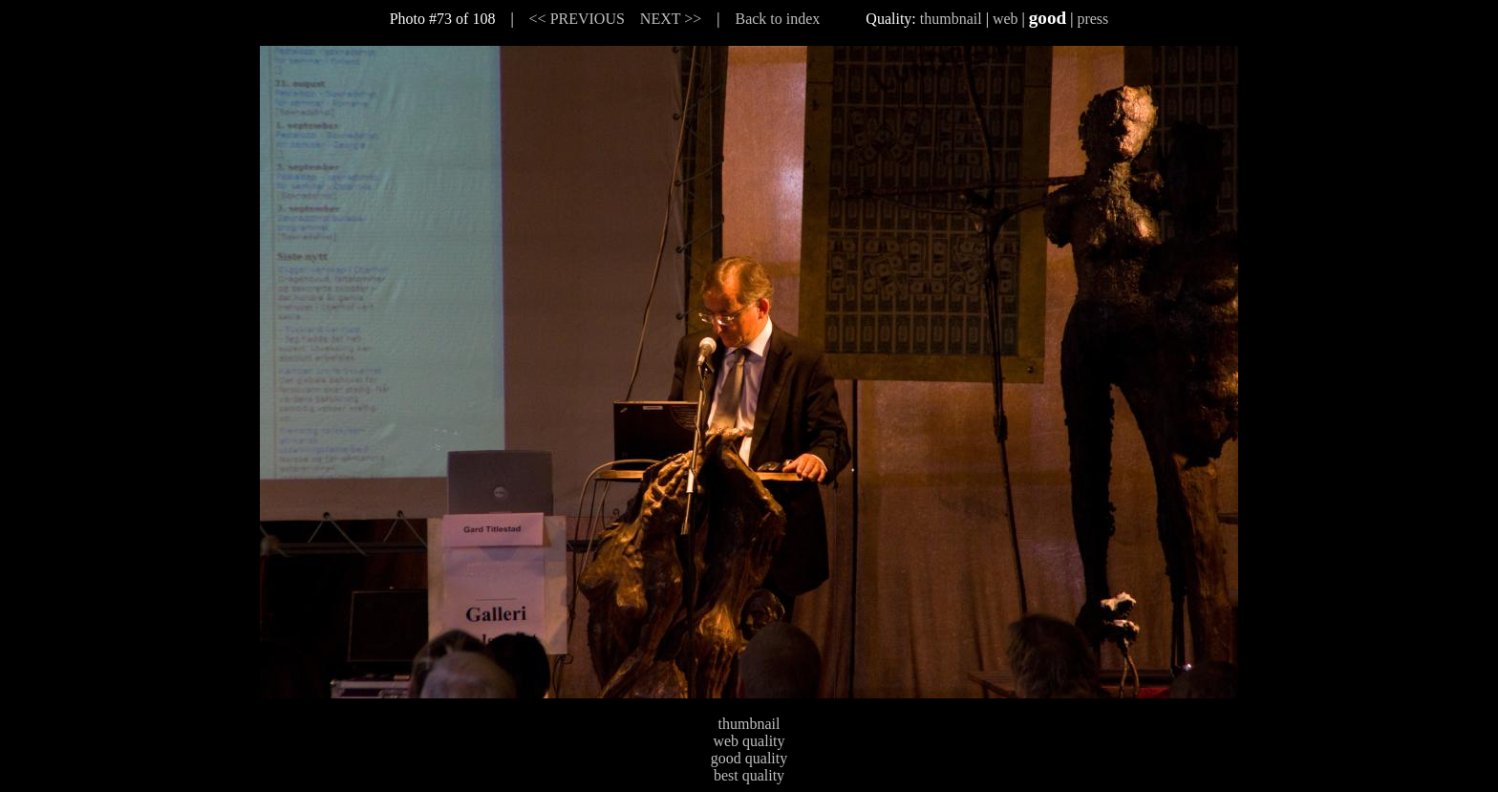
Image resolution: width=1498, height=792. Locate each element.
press (1092, 19)
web (1005, 19)
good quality (749, 758)
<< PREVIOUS (577, 19)
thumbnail (951, 19)
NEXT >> (670, 19)
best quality (749, 775)
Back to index (777, 19)
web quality (748, 741)
